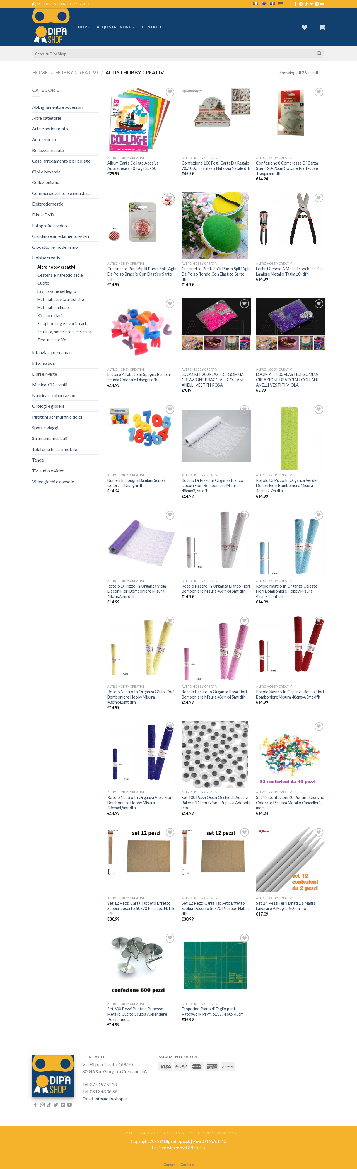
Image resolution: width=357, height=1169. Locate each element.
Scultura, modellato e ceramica (64, 331)
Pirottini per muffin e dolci (57, 416)
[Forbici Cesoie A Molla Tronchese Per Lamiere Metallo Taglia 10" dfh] (290, 219)
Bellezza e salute (48, 150)
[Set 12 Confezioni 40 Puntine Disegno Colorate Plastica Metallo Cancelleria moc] (290, 754)
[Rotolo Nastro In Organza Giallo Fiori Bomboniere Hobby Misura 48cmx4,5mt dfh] (141, 646)
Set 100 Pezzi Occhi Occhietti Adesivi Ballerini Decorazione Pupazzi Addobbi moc (216, 802)
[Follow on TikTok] (306, 4)
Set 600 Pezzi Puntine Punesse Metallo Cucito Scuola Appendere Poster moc (137, 1013)
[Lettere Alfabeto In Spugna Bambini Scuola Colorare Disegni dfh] (141, 331)
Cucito (43, 283)
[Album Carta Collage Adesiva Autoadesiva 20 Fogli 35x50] (141, 119)
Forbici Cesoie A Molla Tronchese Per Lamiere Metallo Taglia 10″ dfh (289, 271)
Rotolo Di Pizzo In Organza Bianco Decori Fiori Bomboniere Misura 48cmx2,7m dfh (212, 485)
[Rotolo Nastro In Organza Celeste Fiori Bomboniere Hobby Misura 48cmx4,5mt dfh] (290, 542)
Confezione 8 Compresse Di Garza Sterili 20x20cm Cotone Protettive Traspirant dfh (287, 168)
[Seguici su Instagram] (301, 4)
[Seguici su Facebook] (295, 4)
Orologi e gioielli (48, 406)
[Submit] (319, 54)
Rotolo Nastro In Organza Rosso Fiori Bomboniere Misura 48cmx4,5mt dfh (290, 694)
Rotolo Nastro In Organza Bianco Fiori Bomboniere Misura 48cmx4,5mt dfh (216, 589)
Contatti (151, 27)
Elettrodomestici (48, 203)
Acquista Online (115, 27)
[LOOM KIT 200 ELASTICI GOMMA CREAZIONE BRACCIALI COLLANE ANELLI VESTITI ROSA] (216, 324)
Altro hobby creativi (56, 267)
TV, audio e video (48, 470)
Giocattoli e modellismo (55, 247)
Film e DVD (43, 214)
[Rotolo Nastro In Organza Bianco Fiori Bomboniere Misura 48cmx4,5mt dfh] (216, 539)
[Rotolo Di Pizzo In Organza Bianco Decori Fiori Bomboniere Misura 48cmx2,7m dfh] (216, 437)
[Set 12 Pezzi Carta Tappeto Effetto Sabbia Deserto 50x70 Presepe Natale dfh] (141, 852)
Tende (38, 459)
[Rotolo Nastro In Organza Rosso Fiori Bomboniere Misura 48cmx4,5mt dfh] (290, 644)
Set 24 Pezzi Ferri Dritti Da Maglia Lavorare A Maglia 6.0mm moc (286, 906)
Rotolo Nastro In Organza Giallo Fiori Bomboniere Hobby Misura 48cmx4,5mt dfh (140, 696)
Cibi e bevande (46, 171)
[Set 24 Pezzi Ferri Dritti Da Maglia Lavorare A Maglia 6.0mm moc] (290, 859)
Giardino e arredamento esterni (61, 236)
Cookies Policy (179, 1133)
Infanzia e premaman (52, 352)
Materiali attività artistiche (60, 299)
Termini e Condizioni (140, 1133)
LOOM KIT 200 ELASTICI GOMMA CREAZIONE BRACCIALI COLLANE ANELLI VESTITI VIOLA (287, 379)
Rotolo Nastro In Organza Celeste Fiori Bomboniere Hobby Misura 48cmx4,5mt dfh (286, 591)
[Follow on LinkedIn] (317, 4)
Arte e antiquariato (50, 128)
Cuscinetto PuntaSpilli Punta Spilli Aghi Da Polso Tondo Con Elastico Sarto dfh (216, 273)
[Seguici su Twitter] (311, 4)
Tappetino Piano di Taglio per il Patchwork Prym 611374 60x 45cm (212, 1011)
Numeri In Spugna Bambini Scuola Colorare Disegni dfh (136, 483)
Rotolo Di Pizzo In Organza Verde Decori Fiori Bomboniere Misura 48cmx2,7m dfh (286, 485)
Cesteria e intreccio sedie (60, 275)
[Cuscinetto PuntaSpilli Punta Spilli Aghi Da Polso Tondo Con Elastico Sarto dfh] (216, 225)
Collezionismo (45, 182)
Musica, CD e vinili (49, 384)
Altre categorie (46, 117)
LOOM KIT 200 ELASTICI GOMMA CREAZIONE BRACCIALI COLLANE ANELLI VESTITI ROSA (213, 379)
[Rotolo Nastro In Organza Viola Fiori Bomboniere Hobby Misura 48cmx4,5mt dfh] (141, 751)
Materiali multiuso (53, 307)
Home (84, 27)
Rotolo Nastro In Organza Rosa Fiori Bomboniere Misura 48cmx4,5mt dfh (214, 694)
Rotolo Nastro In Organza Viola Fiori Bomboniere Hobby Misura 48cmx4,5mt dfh (140, 802)
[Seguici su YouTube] (322, 4)
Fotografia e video (49, 225)
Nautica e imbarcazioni (54, 395)
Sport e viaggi (45, 427)
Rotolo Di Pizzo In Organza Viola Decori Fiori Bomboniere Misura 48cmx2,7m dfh (136, 591)
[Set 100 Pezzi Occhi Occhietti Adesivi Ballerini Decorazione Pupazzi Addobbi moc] (216, 754)
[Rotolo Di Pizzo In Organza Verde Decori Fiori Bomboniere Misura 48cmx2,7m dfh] (290, 437)
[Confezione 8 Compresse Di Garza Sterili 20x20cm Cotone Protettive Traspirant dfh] (290, 112)
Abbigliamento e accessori (57, 107)
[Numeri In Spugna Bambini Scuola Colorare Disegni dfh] (141, 427)
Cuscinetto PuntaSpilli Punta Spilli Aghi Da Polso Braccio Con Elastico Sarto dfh (141, 273)
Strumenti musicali (49, 438)
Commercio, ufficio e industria (61, 193)
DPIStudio (195, 1147)
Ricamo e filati (49, 315)
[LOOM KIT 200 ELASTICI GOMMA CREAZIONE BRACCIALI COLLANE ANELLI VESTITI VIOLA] (290, 324)
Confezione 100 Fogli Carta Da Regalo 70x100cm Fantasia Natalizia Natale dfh (216, 166)
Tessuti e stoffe (51, 339)
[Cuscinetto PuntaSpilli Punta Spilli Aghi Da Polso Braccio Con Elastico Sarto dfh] (141, 218)
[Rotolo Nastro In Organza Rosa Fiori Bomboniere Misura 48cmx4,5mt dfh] (216, 648)
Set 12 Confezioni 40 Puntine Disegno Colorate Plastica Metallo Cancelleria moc (290, 802)
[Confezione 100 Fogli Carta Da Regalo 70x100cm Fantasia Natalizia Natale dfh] (216, 112)
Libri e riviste (44, 373)
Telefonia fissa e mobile (54, 449)
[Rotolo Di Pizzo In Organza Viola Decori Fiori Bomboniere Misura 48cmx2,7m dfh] (141, 542)
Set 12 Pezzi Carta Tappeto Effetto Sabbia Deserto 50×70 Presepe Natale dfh (141, 908)
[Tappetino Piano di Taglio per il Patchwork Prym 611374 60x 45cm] (216, 965)
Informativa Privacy (217, 1133)
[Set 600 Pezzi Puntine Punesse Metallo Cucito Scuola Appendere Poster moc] (141, 965)
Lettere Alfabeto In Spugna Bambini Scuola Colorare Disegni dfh (139, 377)
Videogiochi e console (53, 481)
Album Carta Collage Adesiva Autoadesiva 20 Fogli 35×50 (132, 166)
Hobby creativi (76, 72)
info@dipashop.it (111, 1098)
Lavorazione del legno (56, 291)
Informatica (43, 363)
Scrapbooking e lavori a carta (62, 323)
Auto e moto (44, 139)
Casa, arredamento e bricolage (61, 160)
